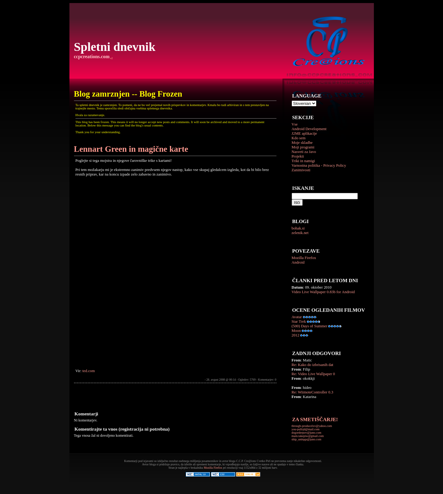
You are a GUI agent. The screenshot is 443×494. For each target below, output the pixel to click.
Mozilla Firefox (304, 258)
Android (298, 262)
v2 (111, 58)
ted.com (89, 371)
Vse (295, 124)
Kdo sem (299, 138)
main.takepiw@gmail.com (308, 436)
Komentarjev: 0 (267, 379)
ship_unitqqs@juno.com (307, 439)
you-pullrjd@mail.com (306, 429)
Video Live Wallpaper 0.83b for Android (323, 292)
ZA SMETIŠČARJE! (315, 419)
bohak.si (298, 228)
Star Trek (299, 321)
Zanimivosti (301, 170)
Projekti (298, 156)
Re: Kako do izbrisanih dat (312, 365)
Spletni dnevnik (115, 47)
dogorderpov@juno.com (307, 432)
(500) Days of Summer (310, 326)
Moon (296, 331)
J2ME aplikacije (304, 133)
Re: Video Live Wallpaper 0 (313, 374)
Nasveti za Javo (304, 152)
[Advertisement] (145, 397)
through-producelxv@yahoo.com (312, 426)
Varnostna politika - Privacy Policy (319, 165)
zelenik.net (300, 233)
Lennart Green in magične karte (131, 149)
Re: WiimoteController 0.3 (312, 392)
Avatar (297, 317)
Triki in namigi (303, 161)
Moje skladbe (302, 142)
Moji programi (303, 147)
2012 (296, 335)
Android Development (309, 129)
